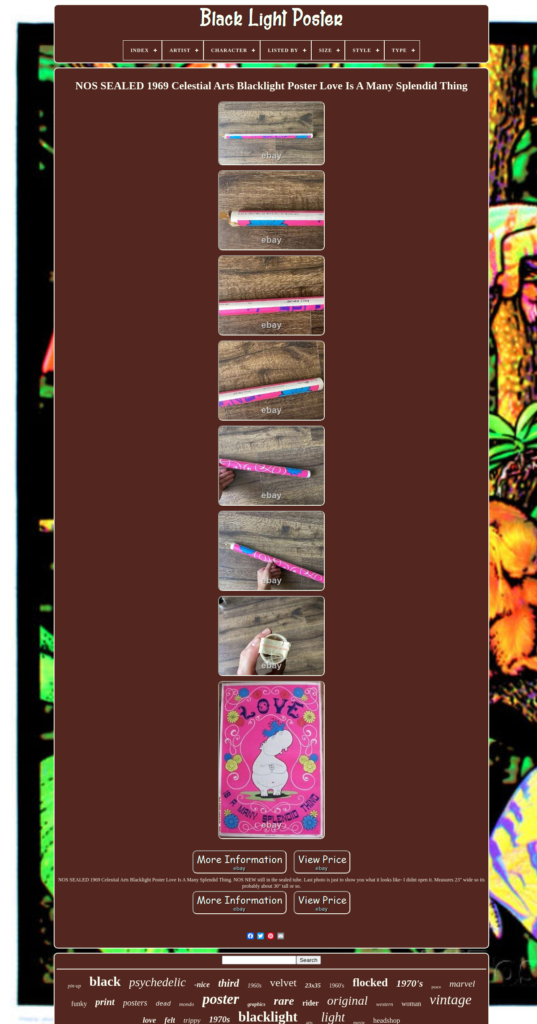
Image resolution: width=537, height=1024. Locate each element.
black (105, 981)
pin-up (74, 986)
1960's (336, 985)
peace (436, 987)
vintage (451, 999)
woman (411, 1003)
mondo (186, 1004)
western (384, 1004)
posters (135, 1002)
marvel (462, 983)
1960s (254, 985)
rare (284, 1000)
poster (220, 999)
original (347, 1000)
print (105, 1002)
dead (163, 1004)
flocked (370, 982)
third (228, 983)
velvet (283, 983)
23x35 (313, 985)
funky (79, 1003)
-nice (202, 984)
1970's (409, 983)
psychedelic (157, 982)
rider (310, 1003)
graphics (257, 1004)
